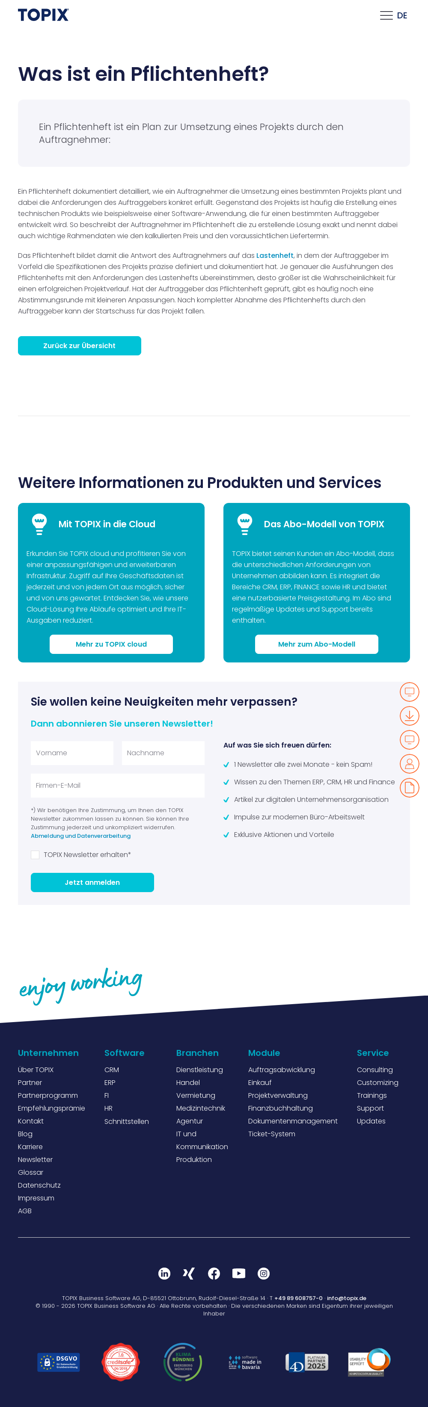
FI (106, 1095)
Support (370, 1108)
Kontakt (31, 1121)
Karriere (30, 1147)
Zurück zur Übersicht (79, 346)
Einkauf (260, 1083)
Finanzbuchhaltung (280, 1108)
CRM (111, 1070)
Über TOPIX (36, 1070)
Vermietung (195, 1095)
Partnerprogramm (48, 1095)
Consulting (375, 1070)
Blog (25, 1134)
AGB (25, 1211)
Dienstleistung (199, 1070)
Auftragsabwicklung (281, 1070)
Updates (371, 1121)
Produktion (194, 1160)
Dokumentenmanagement (293, 1121)
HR (108, 1108)
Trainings (372, 1095)
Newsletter (35, 1160)
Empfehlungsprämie (51, 1108)
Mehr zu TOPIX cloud (111, 644)
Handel (188, 1083)
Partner (30, 1083)
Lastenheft (275, 255)
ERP (110, 1083)
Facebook (214, 1274)
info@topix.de (346, 1298)
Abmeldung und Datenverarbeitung (81, 836)
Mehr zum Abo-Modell (316, 644)
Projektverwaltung (278, 1095)
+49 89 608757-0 (298, 1298)
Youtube (238, 1274)
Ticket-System (271, 1134)
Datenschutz (39, 1185)
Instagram (263, 1274)
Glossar (30, 1172)
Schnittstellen (126, 1121)
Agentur (189, 1121)
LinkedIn (164, 1274)
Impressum (36, 1198)
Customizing (377, 1083)
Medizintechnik (200, 1108)
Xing (189, 1274)
